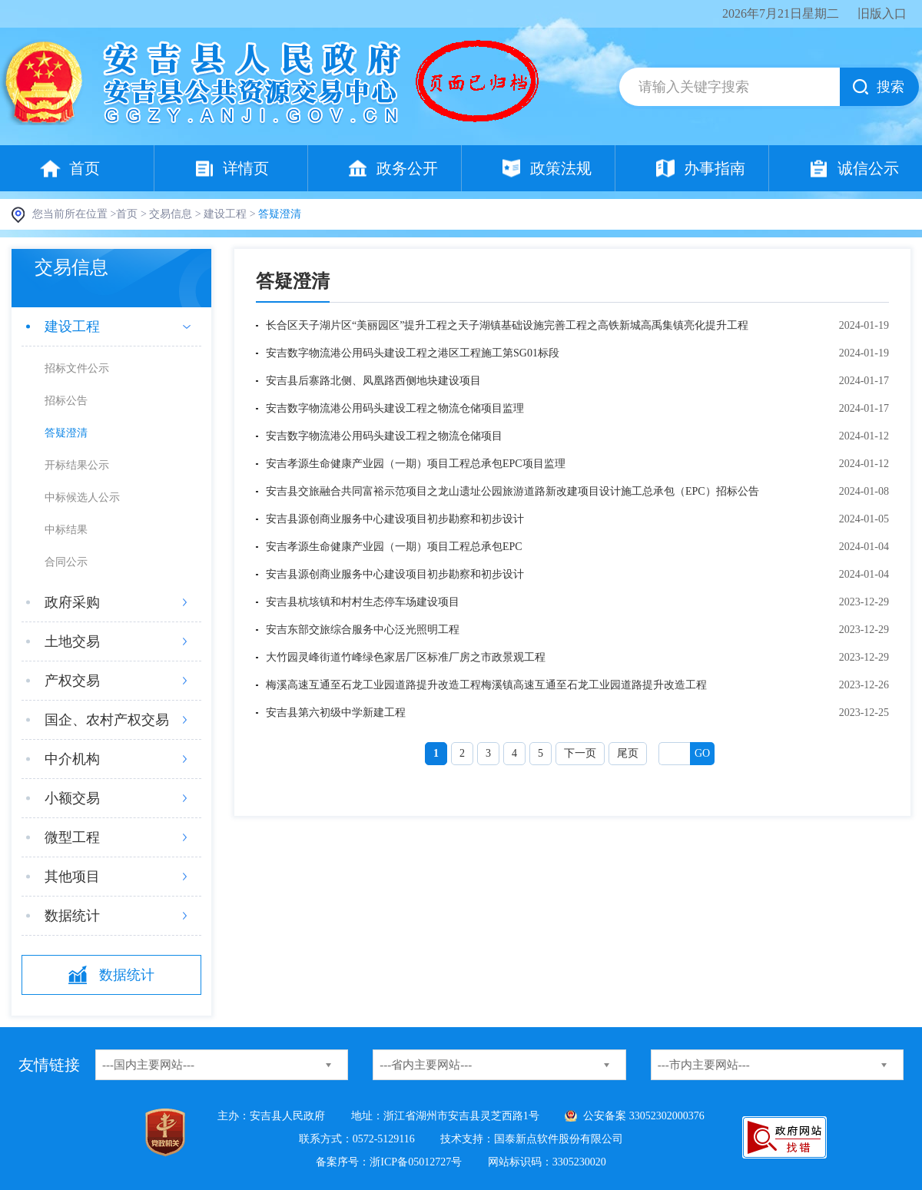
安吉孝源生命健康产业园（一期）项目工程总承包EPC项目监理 (415, 463)
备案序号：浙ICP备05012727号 (389, 1162)
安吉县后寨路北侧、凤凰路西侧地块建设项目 (373, 380)
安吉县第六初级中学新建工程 (336, 712)
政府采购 (72, 602)
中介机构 (72, 759)
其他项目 (72, 876)
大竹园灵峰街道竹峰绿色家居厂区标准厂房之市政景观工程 (406, 657)
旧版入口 (882, 13)
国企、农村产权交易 (107, 720)
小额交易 (72, 798)
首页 (84, 168)
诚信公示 (868, 168)
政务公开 (407, 168)
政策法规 (561, 168)
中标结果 (66, 529)
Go (702, 753)
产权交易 (72, 680)
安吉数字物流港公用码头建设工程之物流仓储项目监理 (395, 408)
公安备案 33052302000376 (644, 1116)
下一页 (580, 753)
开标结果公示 (77, 465)
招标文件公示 (77, 368)
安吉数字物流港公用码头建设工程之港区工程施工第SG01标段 (412, 353)
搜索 (890, 86)
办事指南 (714, 168)
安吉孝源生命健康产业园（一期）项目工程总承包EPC (394, 546)
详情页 (246, 168)
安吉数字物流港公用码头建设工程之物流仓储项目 (384, 436)
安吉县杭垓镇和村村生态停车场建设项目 (362, 602)
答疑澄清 (66, 433)
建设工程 (225, 214)
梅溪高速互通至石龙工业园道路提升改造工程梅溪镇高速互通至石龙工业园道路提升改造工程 (486, 685)
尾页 (627, 753)
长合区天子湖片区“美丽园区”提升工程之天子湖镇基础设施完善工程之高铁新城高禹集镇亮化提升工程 (507, 325)
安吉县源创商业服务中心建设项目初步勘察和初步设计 (395, 519)
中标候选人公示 (82, 497)
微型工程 (72, 837)
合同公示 (66, 562)
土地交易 (72, 641)
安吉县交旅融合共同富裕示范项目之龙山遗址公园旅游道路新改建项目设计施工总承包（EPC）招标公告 (512, 491)
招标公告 (66, 400)
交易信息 (170, 214)
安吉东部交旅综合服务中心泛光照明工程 (362, 629)
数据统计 (72, 915)
